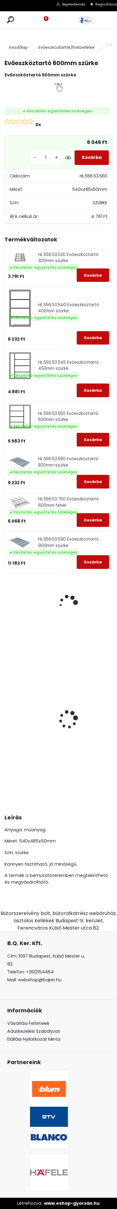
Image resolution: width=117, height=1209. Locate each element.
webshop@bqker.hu (40, 980)
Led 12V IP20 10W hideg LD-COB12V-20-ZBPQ (59, 706)
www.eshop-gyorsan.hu (72, 1203)
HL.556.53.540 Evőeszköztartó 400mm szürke (68, 308)
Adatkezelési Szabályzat (33, 1031)
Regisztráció (106, 4)
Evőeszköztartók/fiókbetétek (66, 47)
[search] (10, 19)
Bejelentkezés (73, 4)
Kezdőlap (18, 47)
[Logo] (85, 20)
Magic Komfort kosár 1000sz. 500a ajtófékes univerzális (21, 719)
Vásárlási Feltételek (28, 1023)
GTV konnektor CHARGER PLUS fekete (94, 694)
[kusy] (45, 157)
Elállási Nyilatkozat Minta (33, 1039)
